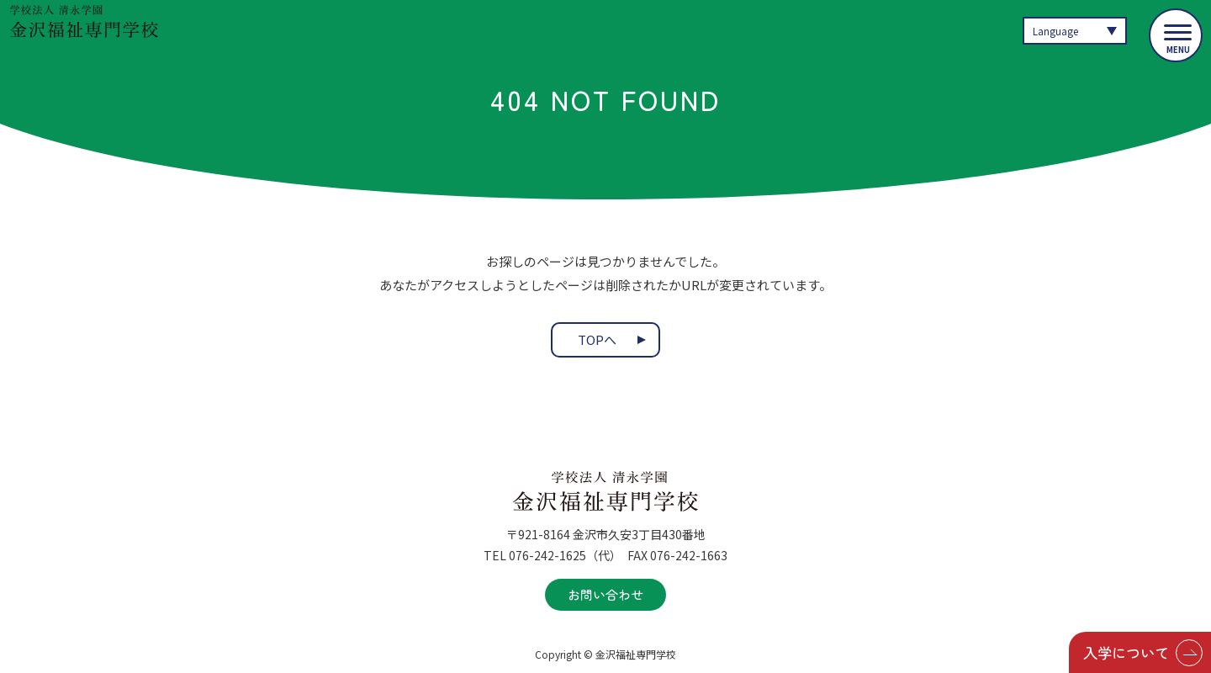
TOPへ (597, 340)
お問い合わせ (605, 594)
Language (1057, 31)
